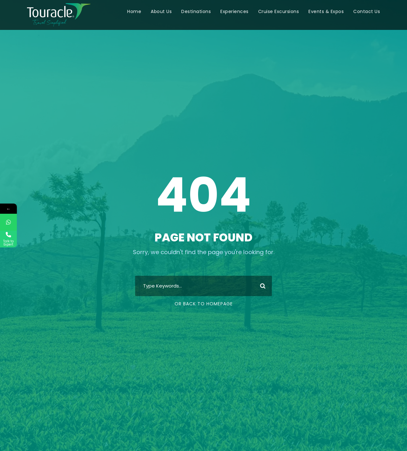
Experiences (234, 11)
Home (134, 11)
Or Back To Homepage (204, 304)
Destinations (196, 11)
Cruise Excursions (278, 11)
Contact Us (366, 11)
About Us (161, 11)
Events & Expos (326, 11)
